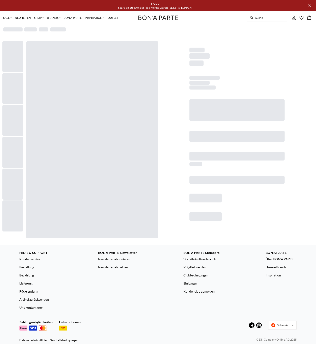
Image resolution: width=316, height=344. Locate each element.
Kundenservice (29, 259)
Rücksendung (28, 291)
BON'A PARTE (73, 17)
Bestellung (26, 267)
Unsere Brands (276, 267)
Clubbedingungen (195, 275)
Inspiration (273, 275)
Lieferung (25, 283)
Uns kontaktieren (31, 307)
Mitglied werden (194, 267)
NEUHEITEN (23, 17)
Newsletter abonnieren (114, 259)
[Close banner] (310, 6)
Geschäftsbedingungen (64, 340)
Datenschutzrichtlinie (33, 340)
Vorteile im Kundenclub (199, 259)
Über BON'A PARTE (279, 259)
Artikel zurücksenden (34, 299)
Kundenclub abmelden (199, 291)
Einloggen (190, 283)
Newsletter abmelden (113, 267)
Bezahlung (26, 275)
